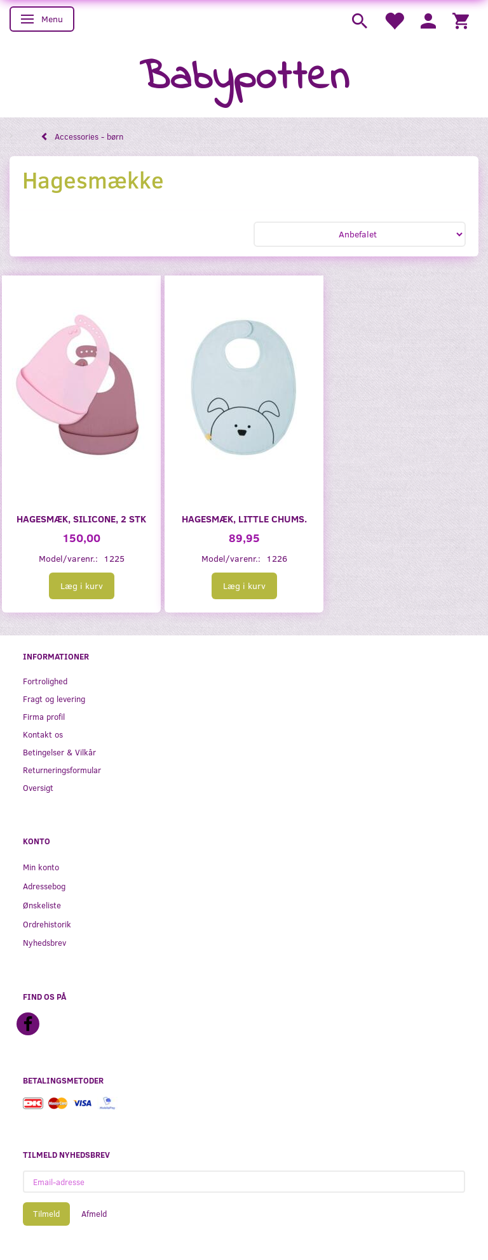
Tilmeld (46, 1213)
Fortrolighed (45, 680)
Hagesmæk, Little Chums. (244, 518)
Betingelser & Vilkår (59, 751)
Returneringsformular (62, 769)
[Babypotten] (244, 78)
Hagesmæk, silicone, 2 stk (81, 518)
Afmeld (94, 1213)
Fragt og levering (54, 698)
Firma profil (44, 716)
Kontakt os (43, 734)
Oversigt (38, 787)
